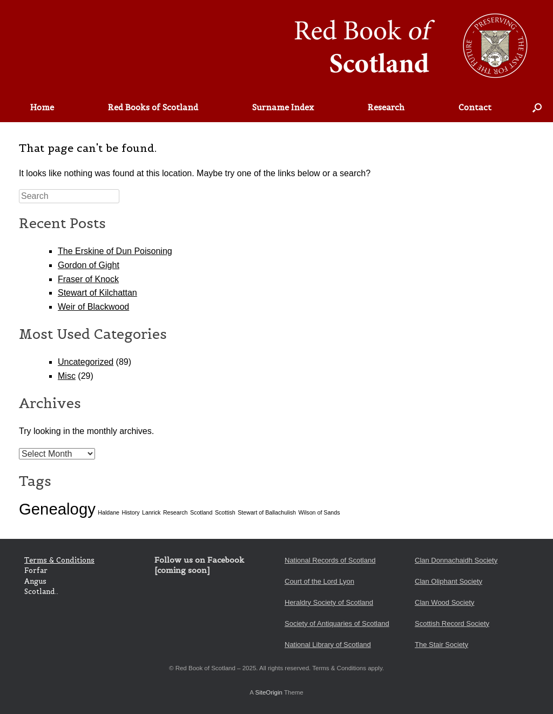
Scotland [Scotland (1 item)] (201, 512)
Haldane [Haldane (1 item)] (108, 512)
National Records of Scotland (330, 560)
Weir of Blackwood (93, 306)
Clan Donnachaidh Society (456, 560)
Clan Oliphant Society (448, 581)
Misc (67, 376)
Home (42, 107)
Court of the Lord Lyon (319, 581)
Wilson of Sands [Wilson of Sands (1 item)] (319, 512)
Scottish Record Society (452, 623)
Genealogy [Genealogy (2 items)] (57, 509)
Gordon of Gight (88, 265)
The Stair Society (441, 644)
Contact (474, 107)
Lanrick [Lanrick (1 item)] (151, 512)
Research (386, 107)
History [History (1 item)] (130, 512)
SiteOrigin (268, 692)
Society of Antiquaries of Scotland (337, 623)
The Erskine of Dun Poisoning (115, 251)
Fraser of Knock (88, 279)
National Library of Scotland (328, 644)
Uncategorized (85, 361)
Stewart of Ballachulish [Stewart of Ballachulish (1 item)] (267, 512)
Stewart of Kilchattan (97, 292)
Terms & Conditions (59, 560)
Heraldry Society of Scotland (329, 602)
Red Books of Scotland (153, 107)
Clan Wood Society (444, 602)
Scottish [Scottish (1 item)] (225, 512)
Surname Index (283, 107)
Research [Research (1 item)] (175, 512)
